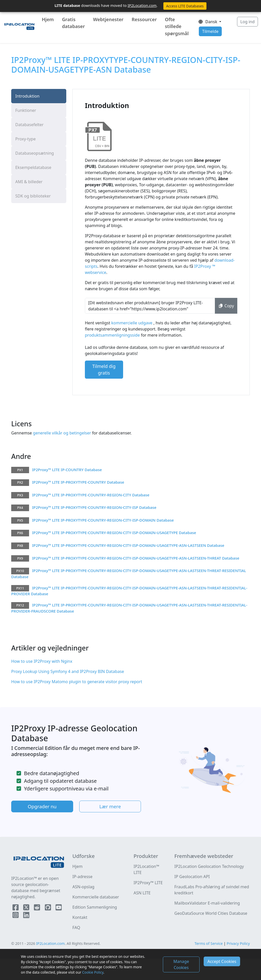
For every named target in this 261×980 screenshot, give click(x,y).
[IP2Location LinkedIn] (26, 916)
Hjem (48, 19)
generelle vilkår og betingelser (61, 433)
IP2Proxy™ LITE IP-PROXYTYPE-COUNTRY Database (78, 482)
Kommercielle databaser (95, 897)
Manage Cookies (181, 964)
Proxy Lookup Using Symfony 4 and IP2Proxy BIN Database (67, 671)
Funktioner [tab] (25, 110)
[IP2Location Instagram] (16, 916)
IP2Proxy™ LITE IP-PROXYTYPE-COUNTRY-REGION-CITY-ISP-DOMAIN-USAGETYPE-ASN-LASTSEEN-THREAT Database (135, 558)
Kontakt (79, 917)
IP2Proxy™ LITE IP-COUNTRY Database (67, 469)
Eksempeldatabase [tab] (33, 167)
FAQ (76, 927)
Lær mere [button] (110, 806)
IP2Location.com (142, 5)
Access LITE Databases (185, 6)
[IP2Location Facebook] (16, 908)
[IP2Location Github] (48, 908)
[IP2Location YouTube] (58, 908)
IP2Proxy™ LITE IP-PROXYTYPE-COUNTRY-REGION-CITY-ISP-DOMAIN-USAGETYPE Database (114, 532)
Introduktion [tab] (27, 96)
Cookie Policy (92, 972)
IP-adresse (82, 876)
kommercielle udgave (132, 323)
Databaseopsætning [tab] (34, 153)
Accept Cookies (221, 961)
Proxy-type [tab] (25, 139)
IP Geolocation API (192, 876)
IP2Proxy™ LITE (148, 882)
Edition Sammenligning (94, 907)
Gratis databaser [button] (73, 22)
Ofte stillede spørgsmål (177, 26)
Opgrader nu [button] (42, 806)
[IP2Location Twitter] (27, 908)
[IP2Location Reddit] (37, 908)
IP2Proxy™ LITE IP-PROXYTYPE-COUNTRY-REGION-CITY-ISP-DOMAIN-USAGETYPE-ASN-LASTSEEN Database (128, 545)
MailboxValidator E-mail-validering (207, 903)
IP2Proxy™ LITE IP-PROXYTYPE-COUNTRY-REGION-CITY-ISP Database (94, 507)
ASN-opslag (83, 887)
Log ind (247, 21)
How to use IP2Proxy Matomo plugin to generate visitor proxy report (76, 681)
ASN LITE (142, 893)
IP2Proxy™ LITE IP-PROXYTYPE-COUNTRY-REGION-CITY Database (91, 494)
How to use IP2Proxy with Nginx (41, 661)
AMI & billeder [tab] (29, 181)
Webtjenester (108, 19)
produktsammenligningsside (113, 335)
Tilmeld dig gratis (103, 369)
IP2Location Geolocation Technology (209, 866)
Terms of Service (208, 943)
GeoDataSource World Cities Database (210, 913)
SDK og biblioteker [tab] (33, 196)
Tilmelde (210, 31)
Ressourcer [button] (144, 19)
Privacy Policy (238, 943)
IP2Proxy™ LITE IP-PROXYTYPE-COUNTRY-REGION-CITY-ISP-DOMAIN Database (103, 520)
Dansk (208, 21)
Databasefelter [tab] (29, 124)
